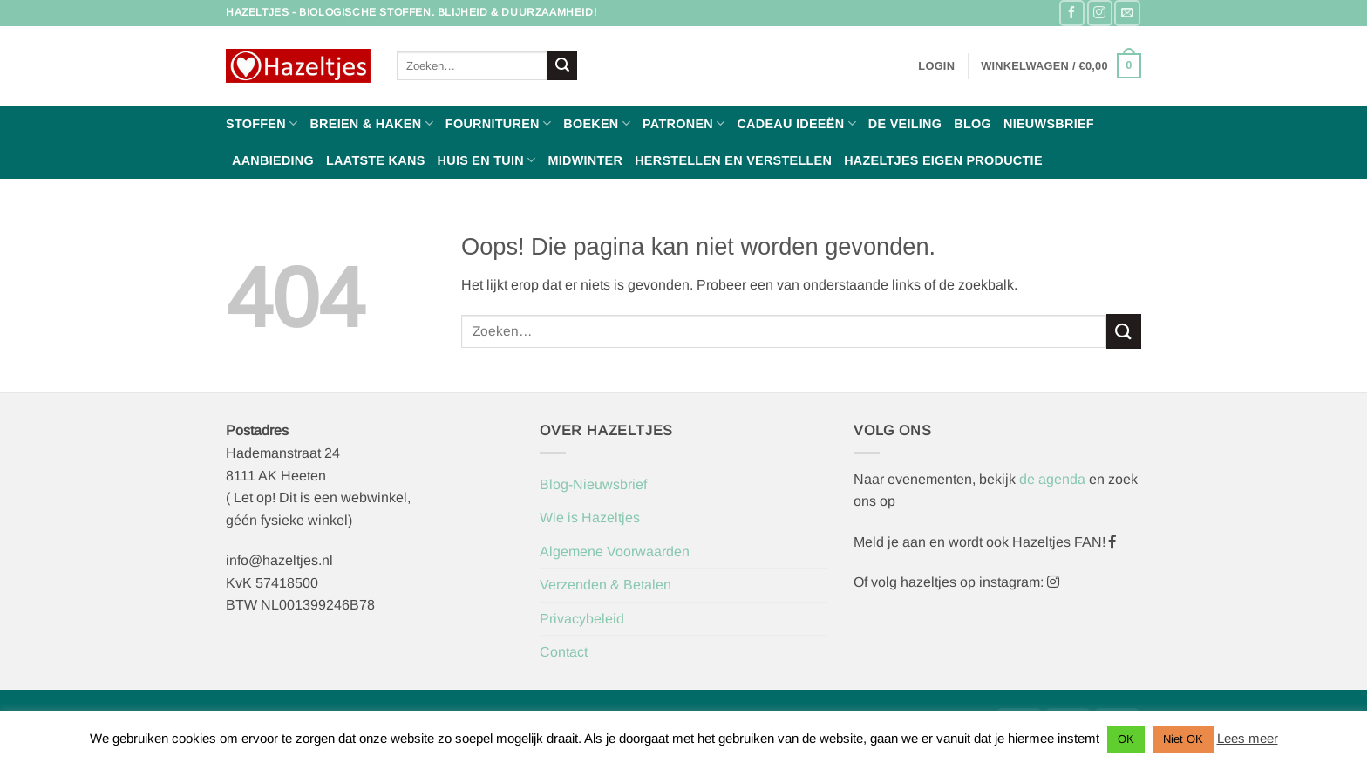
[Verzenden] (562, 66)
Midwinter (584, 160)
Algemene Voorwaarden (615, 551)
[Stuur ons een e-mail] (1126, 12)
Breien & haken (370, 123)
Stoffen (261, 123)
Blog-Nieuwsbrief (593, 484)
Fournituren (498, 123)
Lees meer (1247, 738)
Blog (972, 124)
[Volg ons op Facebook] (1072, 12)
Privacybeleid (582, 618)
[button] (936, 66)
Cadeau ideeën (796, 123)
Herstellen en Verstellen (733, 160)
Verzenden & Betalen (605, 584)
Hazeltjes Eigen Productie (943, 160)
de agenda (1054, 479)
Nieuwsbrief (1048, 124)
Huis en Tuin (487, 160)
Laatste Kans (375, 160)
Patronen (683, 123)
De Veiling (905, 124)
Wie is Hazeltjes (590, 517)
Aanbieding (273, 160)
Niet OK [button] (1183, 739)
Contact (564, 651)
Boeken (596, 123)
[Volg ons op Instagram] (1099, 12)
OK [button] (1126, 739)
